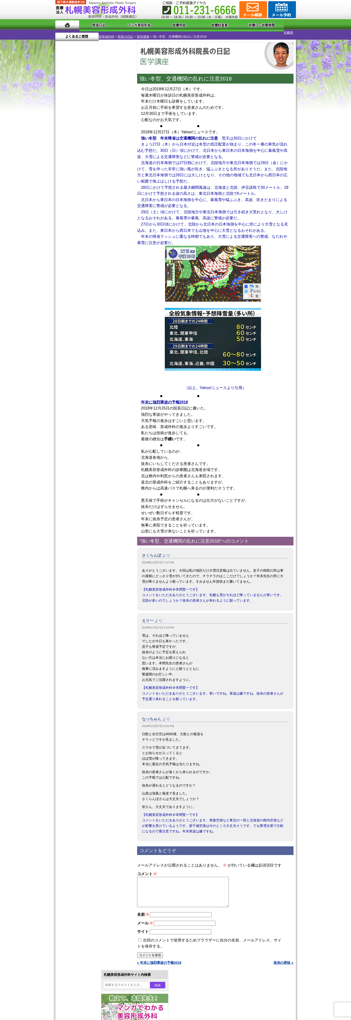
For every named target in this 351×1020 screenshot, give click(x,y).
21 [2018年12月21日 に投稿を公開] (109, 172)
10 (88, 232)
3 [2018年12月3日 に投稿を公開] (73, 158)
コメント (147, 870)
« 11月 (63, 196)
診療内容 (156, 24)
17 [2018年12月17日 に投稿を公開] (73, 172)
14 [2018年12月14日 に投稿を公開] (109, 165)
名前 (143, 916)
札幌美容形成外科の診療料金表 (88, 629)
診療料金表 (187, 24)
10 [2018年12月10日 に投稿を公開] (73, 165)
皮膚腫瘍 (78, 551)
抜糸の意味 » (283, 964)
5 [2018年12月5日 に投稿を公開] (91, 158)
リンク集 (71, 655)
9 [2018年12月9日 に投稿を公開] (63, 165)
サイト (143, 933)
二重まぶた (80, 456)
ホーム (67, 24)
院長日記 (93, 24)
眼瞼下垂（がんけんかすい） (93, 430)
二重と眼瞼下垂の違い (81, 464)
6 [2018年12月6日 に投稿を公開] (100, 158)
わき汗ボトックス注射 (88, 482)
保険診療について (78, 638)
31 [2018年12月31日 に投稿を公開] (73, 187)
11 (93, 232)
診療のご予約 (281, 9)
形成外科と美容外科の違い (85, 612)
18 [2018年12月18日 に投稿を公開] (82, 172)
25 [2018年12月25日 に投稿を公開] (82, 179)
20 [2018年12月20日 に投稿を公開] (100, 172)
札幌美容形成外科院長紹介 (85, 646)
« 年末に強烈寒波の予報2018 (159, 964)
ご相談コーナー (252, 9)
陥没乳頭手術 (81, 438)
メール (145, 925)
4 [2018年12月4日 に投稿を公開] (82, 158)
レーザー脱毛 (81, 499)
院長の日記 (91, 32)
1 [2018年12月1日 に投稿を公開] (119, 151)
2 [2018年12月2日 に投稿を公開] (63, 158)
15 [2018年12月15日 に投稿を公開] (119, 165)
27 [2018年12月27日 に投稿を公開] (100, 179)
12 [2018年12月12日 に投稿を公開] (91, 165)
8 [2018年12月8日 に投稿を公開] (119, 158)
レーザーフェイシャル (88, 508)
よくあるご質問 (274, 24)
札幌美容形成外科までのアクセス (90, 621)
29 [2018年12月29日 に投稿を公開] (119, 179)
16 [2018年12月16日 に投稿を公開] (63, 172)
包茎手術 (78, 542)
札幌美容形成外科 (67, 32)
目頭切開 (78, 560)
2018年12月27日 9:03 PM (158, 722)
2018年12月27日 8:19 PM (158, 623)
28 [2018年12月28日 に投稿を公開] (109, 179)
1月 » (77, 196)
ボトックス (80, 568)
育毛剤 (76, 525)
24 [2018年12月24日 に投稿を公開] (73, 179)
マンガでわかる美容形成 (125, 24)
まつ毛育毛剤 (81, 534)
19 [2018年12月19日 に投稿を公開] (91, 172)
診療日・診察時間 (228, 24)
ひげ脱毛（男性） (85, 516)
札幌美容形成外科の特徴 (83, 603)
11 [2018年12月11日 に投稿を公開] (82, 165)
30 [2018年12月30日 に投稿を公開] (63, 187)
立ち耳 (76, 490)
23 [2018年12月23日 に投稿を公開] (63, 179)
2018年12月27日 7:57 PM (158, 558)
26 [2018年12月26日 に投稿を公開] (91, 179)
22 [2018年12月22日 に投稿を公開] (119, 172)
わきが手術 (89, 473)
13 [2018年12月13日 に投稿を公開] (100, 165)
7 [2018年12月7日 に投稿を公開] (109, 158)
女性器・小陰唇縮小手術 (90, 447)
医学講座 (109, 32)
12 (98, 232)
